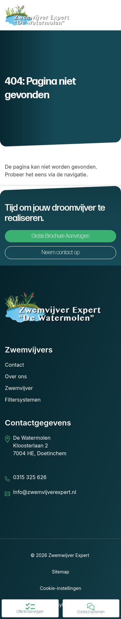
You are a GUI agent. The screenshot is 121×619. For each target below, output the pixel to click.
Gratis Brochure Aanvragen (60, 236)
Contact (14, 365)
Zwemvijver (19, 388)
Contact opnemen (91, 608)
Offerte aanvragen (30, 608)
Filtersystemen (23, 399)
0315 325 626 (29, 477)
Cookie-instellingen (60, 588)
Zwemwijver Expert (68, 555)
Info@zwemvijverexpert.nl (44, 492)
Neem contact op (61, 252)
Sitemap (60, 571)
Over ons (16, 376)
